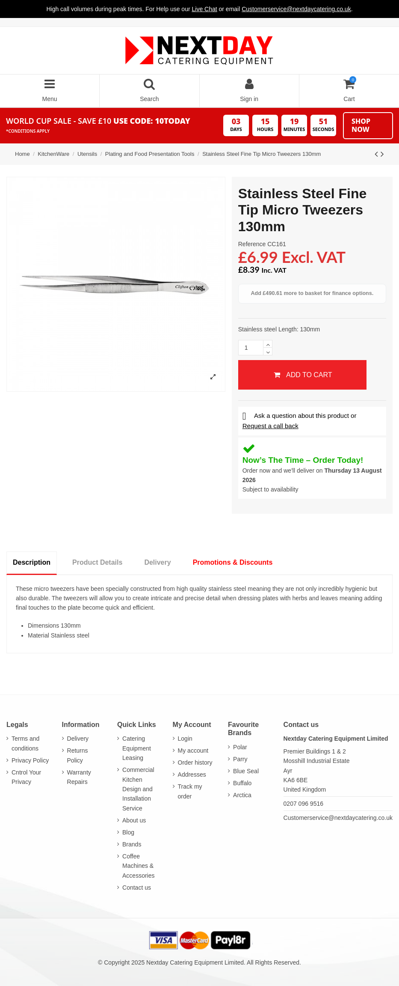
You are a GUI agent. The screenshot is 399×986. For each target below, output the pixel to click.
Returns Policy (77, 755)
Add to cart (302, 374)
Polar (240, 747)
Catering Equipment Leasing (136, 748)
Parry (240, 759)
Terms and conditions (25, 743)
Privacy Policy (30, 760)
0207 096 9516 (303, 803)
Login (185, 738)
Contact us (136, 887)
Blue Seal (246, 771)
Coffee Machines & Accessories (138, 866)
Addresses (192, 774)
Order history (195, 762)
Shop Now (361, 125)
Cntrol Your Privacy (26, 777)
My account (193, 750)
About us (134, 820)
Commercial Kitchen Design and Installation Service (138, 789)
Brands (131, 844)
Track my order (190, 791)
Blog (128, 832)
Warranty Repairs (79, 777)
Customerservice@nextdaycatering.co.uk (338, 817)
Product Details (97, 562)
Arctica (242, 795)
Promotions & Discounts (233, 562)
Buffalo (242, 783)
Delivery (157, 562)
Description (31, 562)
